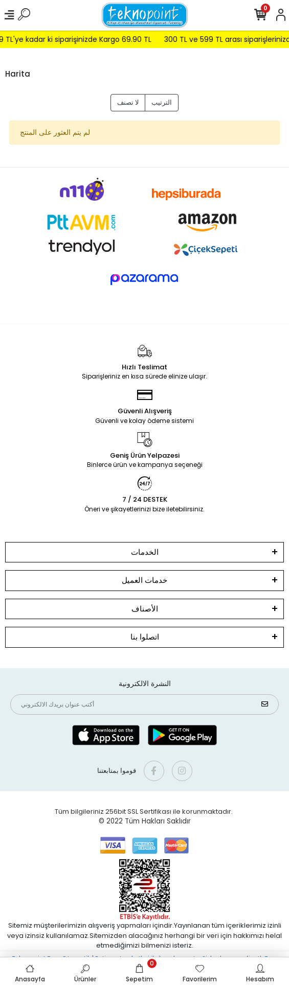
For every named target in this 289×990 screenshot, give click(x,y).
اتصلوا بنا (144, 636)
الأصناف (144, 608)
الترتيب (161, 102)
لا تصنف (128, 102)
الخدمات (145, 552)
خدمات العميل (144, 580)
